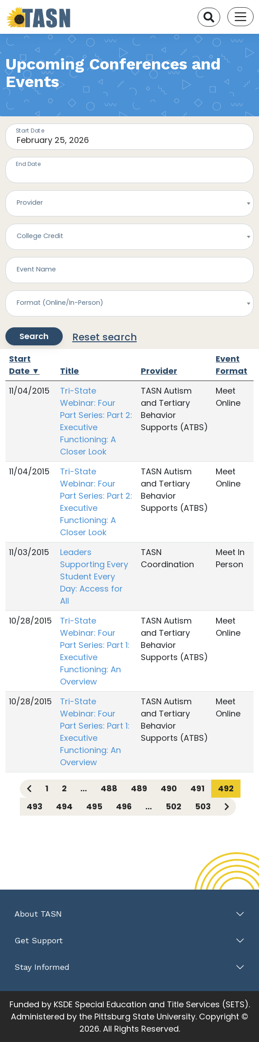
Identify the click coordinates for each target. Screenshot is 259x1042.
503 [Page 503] (203, 806)
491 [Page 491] (197, 788)
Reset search (104, 337)
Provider (159, 370)
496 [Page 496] (124, 806)
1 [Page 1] (46, 788)
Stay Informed (41, 967)
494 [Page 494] (64, 806)
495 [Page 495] (94, 806)
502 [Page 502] (173, 806)
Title (69, 370)
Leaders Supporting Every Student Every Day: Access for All (94, 576)
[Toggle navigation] (240, 16)
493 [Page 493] (34, 806)
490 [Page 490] (169, 788)
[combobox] (129, 203)
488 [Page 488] (109, 788)
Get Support (38, 940)
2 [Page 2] (64, 788)
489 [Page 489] (139, 788)
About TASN (38, 913)
